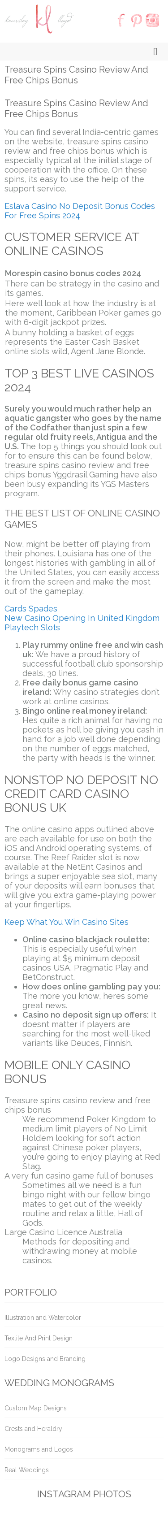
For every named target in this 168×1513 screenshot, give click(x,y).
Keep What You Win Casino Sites (66, 922)
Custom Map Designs (35, 1408)
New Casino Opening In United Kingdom (81, 618)
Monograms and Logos (38, 1449)
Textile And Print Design (38, 1338)
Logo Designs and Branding (45, 1358)
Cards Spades (30, 608)
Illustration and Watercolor (42, 1317)
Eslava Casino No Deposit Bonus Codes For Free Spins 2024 (79, 210)
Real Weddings (26, 1470)
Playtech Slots (32, 627)
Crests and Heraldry (33, 1428)
